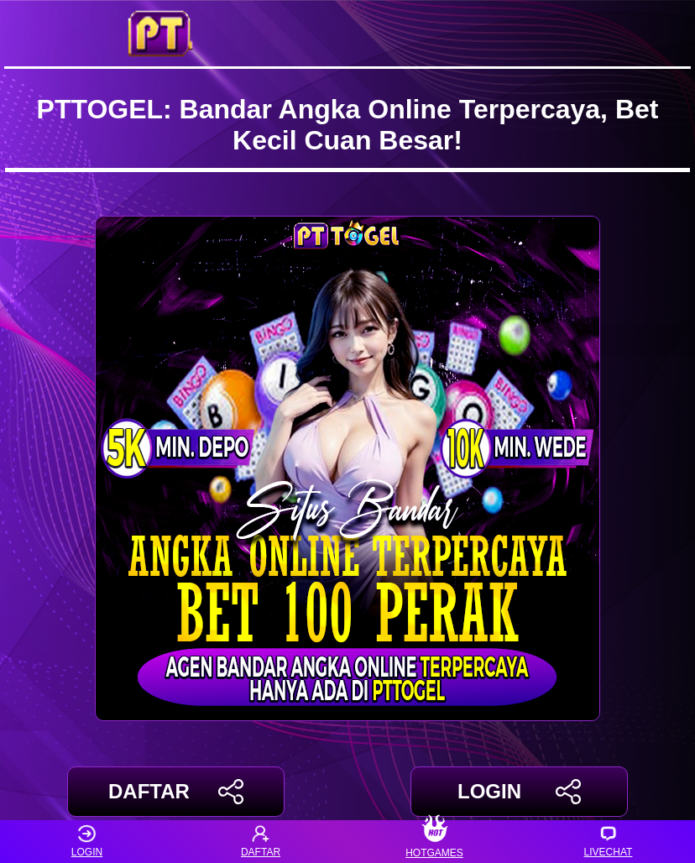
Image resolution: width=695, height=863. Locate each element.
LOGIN (519, 791)
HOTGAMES (434, 841)
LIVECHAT (608, 841)
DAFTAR (175, 791)
